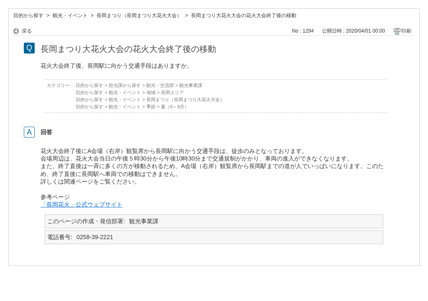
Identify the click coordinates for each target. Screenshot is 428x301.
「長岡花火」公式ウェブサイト (81, 204)
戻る (27, 31)
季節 (150, 106)
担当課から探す (125, 85)
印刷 (406, 31)
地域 (150, 92)
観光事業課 (190, 85)
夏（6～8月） (175, 106)
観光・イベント (70, 15)
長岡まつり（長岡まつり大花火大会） (139, 15)
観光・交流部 (160, 85)
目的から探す (28, 15)
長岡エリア (172, 92)
